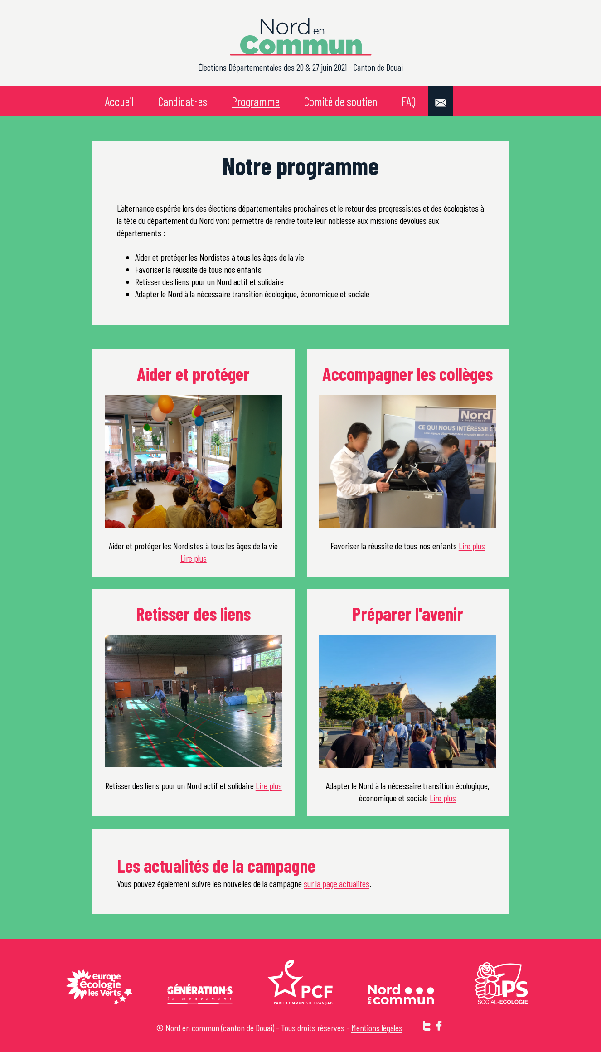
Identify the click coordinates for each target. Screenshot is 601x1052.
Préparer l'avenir (407, 613)
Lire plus (193, 558)
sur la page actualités (336, 883)
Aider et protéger (193, 373)
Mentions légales (376, 1027)
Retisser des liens (193, 613)
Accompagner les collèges (407, 373)
